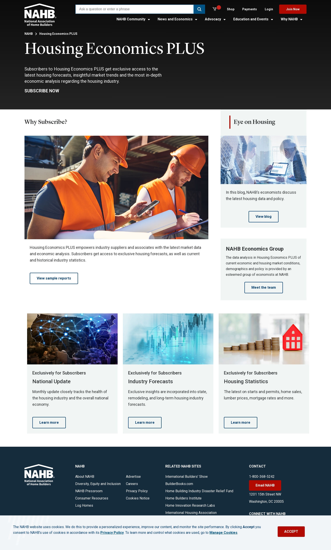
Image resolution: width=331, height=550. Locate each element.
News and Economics (178, 19)
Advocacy (215, 19)
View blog (264, 216)
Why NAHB (292, 19)
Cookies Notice (138, 498)
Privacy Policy (137, 491)
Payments (249, 9)
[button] (199, 9)
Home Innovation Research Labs (190, 505)
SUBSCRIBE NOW (41, 90)
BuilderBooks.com (179, 484)
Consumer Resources (91, 498)
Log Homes (84, 505)
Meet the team (263, 287)
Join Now (293, 9)
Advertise (133, 476)
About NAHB (84, 476)
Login (269, 9)
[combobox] (134, 9)
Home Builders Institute (183, 498)
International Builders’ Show (186, 476)
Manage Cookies (223, 532)
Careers (132, 484)
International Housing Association (191, 513)
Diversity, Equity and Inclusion (98, 484)
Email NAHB (265, 485)
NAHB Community (134, 19)
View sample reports (54, 278)
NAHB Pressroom (89, 491)
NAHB (28, 33)
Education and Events (253, 19)
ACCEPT (291, 531)
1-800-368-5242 (262, 476)
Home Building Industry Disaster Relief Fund (199, 491)
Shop (230, 9)
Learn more (49, 422)
